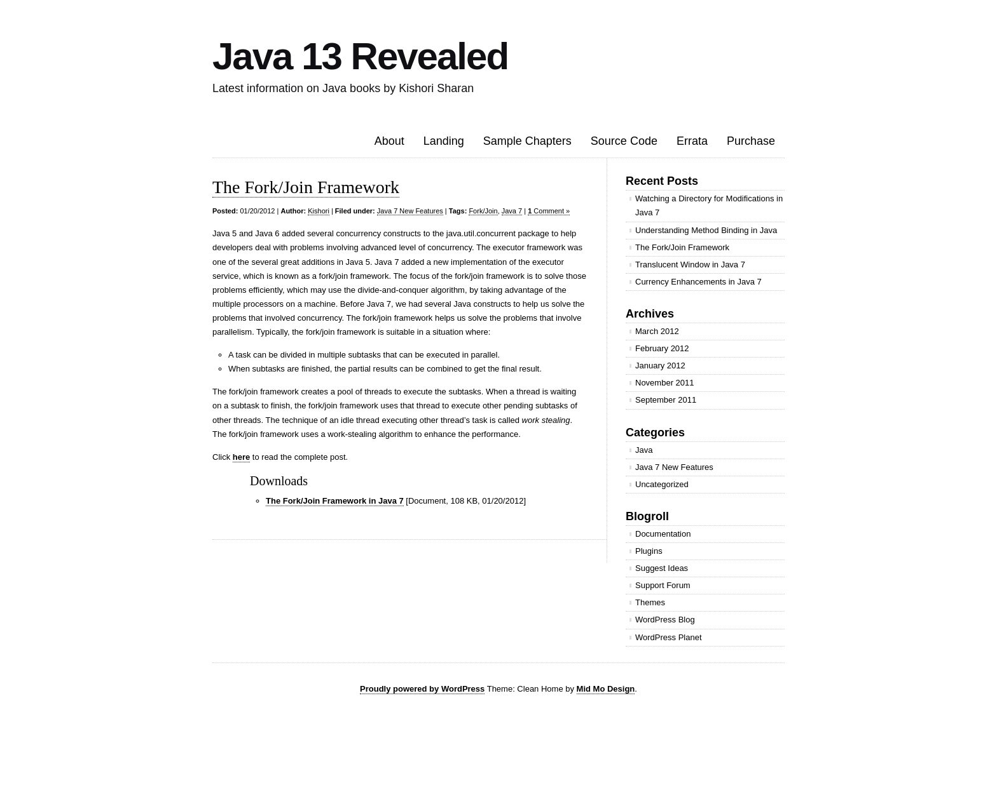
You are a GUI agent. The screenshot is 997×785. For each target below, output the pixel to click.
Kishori (318, 211)
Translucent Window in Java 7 (690, 264)
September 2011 (665, 400)
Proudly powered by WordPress (422, 689)
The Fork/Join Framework (305, 187)
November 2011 (664, 382)
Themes (650, 602)
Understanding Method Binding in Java (706, 230)
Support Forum (663, 585)
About (389, 141)
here (241, 457)
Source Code (624, 141)
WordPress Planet (668, 637)
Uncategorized (662, 484)
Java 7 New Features (410, 211)
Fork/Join (483, 211)
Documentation (663, 534)
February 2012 (662, 348)
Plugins (649, 551)
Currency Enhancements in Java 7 (698, 281)
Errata (692, 141)
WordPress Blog (665, 619)
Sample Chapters (527, 141)
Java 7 (512, 211)
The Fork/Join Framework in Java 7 (335, 501)
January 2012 (660, 365)
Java (643, 450)
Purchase (751, 141)
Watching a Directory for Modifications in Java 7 (709, 205)
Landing (443, 141)
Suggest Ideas (661, 568)
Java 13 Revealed (360, 56)
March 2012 (657, 331)
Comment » (549, 211)
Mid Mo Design (606, 689)
